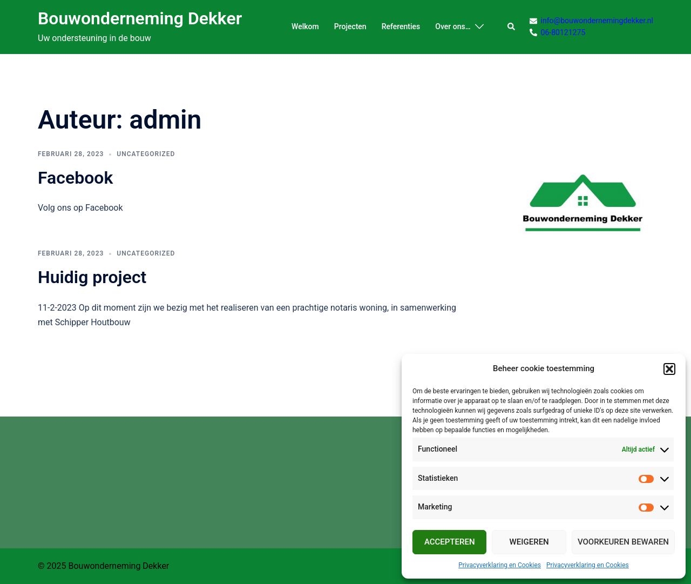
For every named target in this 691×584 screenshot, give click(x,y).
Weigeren (529, 542)
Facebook (75, 177)
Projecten (350, 26)
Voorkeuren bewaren (623, 542)
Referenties (401, 26)
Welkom (305, 26)
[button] (669, 369)
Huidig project (92, 277)
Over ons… (452, 26)
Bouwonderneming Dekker (140, 18)
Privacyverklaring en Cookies (499, 565)
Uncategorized (146, 154)
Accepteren (449, 542)
